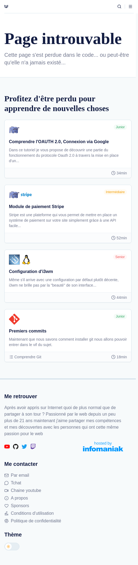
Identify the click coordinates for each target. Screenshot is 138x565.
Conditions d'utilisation (29, 513)
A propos (16, 498)
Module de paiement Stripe (36, 206)
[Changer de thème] (11, 546)
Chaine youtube (22, 490)
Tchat (12, 483)
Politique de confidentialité (32, 521)
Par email (16, 475)
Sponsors (16, 505)
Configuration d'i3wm (31, 271)
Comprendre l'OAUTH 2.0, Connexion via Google (59, 141)
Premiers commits (28, 331)
